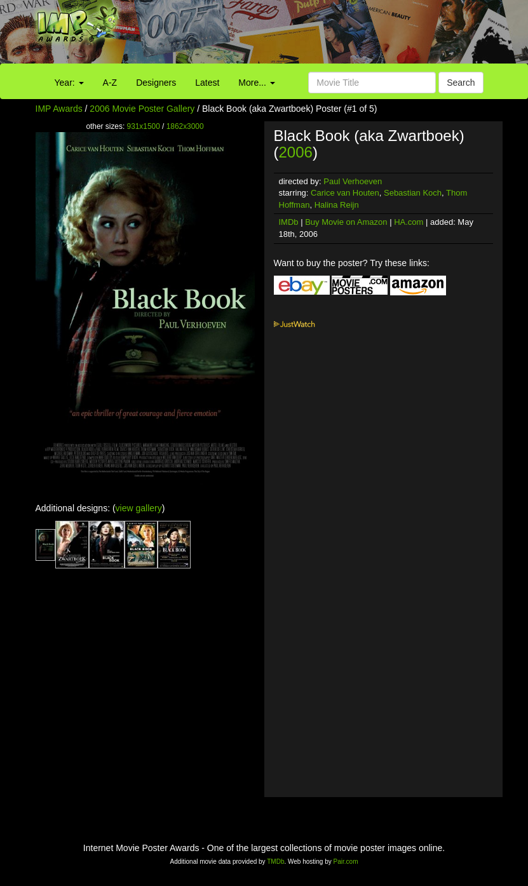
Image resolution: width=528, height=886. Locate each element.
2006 (296, 152)
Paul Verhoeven (352, 181)
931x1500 (143, 126)
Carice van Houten (345, 193)
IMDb (289, 222)
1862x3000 (185, 126)
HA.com (408, 222)
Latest (207, 82)
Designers (156, 82)
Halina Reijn (337, 205)
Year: (69, 82)
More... (256, 82)
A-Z (110, 82)
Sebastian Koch (413, 193)
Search (461, 82)
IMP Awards (59, 109)
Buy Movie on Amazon (346, 222)
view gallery (139, 508)
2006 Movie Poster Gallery (142, 109)
